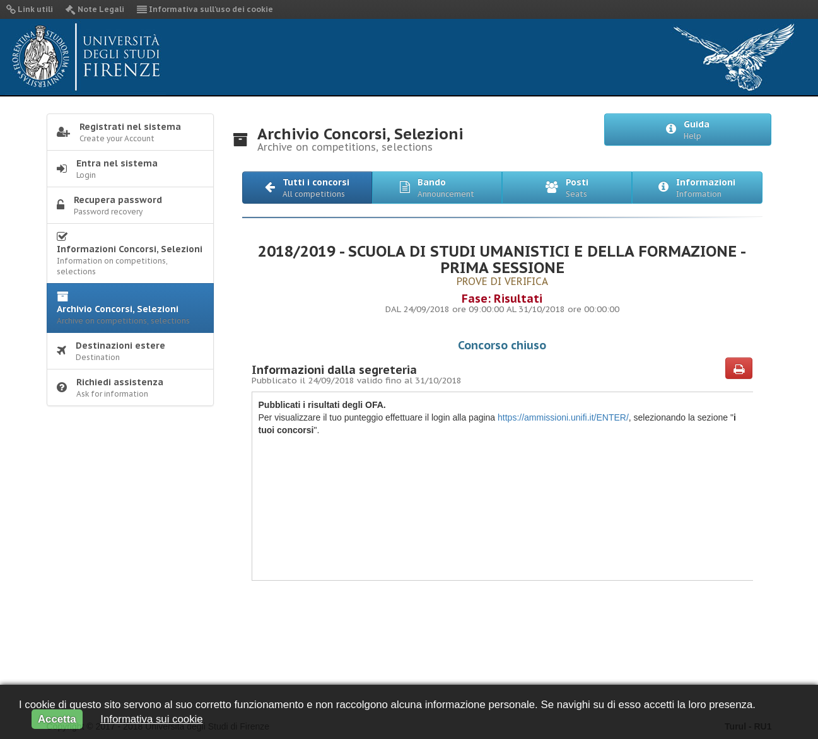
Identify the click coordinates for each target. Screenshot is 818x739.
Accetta (57, 719)
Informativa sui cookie (151, 719)
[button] (307, 188)
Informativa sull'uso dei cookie (205, 9)
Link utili (29, 9)
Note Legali (95, 9)
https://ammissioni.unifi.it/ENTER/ (562, 417)
